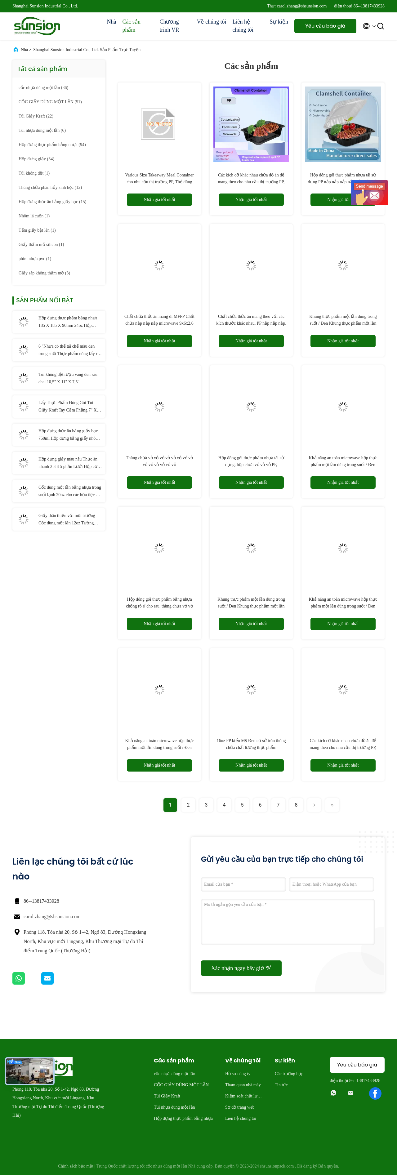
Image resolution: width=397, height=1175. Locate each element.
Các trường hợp (289, 1073)
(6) (42, 130)
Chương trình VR (169, 26)
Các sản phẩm (131, 26)
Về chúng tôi (211, 22)
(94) (52, 144)
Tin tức (281, 1085)
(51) (50, 102)
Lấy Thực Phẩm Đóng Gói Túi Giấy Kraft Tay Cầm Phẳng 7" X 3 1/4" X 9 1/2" (69, 407)
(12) (50, 187)
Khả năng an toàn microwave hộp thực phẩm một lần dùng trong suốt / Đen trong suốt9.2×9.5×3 (343, 606)
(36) (43, 87)
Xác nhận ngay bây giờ (241, 967)
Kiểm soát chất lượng (243, 1097)
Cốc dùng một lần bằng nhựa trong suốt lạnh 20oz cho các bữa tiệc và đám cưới (69, 492)
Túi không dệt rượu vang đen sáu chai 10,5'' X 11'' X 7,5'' (67, 378)
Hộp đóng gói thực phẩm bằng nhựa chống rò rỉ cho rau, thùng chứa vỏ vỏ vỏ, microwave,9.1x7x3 (159, 606)
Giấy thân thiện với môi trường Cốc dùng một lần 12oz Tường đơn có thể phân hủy (66, 520)
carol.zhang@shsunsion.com (52, 916)
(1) (34, 173)
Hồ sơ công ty (237, 1073)
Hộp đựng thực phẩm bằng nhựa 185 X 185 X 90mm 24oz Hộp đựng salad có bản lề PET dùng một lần (67, 322)
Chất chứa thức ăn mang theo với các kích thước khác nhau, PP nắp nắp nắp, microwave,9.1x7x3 (251, 323)
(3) (44, 273)
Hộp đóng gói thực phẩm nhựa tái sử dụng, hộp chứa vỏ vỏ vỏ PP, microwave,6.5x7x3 (251, 465)
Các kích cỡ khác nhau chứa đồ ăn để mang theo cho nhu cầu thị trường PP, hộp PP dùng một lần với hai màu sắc (343, 747)
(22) (36, 116)
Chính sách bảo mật (75, 1166)
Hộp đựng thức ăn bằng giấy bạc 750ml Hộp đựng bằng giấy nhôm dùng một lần (68, 435)
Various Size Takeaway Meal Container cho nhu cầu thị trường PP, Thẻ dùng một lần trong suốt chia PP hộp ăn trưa (159, 182)
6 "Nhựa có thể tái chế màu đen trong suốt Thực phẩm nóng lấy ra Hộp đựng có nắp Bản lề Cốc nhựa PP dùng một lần (70, 351)
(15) (52, 201)
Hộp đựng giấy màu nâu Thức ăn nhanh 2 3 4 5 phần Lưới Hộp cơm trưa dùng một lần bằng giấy (69, 463)
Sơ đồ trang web (239, 1107)
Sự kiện (279, 22)
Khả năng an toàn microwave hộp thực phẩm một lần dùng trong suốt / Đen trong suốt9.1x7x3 (343, 465)
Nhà (111, 22)
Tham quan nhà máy (243, 1085)
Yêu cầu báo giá (325, 25)
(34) (36, 159)
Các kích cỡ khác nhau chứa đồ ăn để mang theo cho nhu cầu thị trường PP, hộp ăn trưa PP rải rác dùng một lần (251, 182)
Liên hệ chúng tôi (242, 26)
